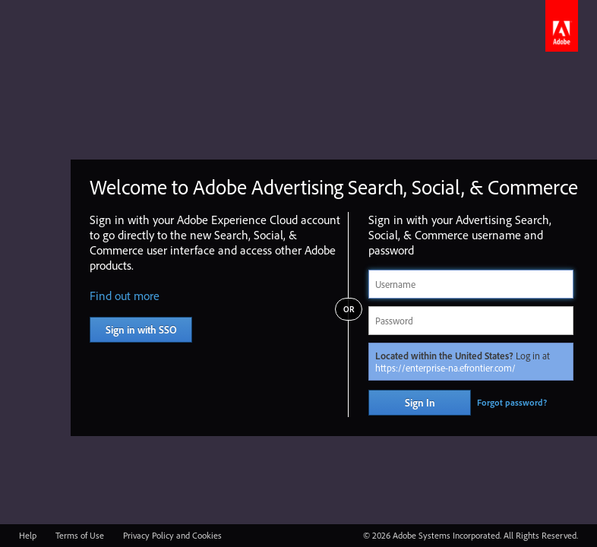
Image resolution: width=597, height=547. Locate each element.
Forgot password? (512, 402)
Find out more (125, 295)
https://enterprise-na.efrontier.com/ (445, 368)
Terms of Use (79, 535)
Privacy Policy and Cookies (172, 535)
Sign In (420, 402)
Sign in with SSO (141, 330)
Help (27, 535)
